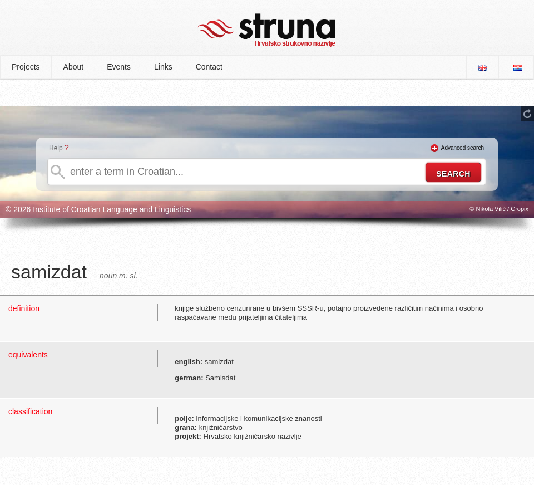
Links (163, 66)
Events (119, 66)
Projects (26, 66)
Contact (209, 66)
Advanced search (462, 148)
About (73, 66)
